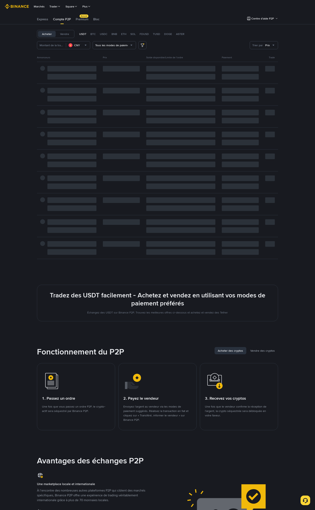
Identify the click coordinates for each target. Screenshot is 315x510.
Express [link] (42, 19)
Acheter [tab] (47, 34)
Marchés (39, 6)
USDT (82, 34)
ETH (123, 34)
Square (71, 6)
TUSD (156, 34)
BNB (114, 34)
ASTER (180, 34)
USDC (103, 34)
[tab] (42, 19)
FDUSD (144, 34)
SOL (133, 34)
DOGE (168, 34)
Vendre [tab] (64, 34)
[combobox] (78, 45)
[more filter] (142, 45)
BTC (93, 34)
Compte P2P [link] (62, 19)
